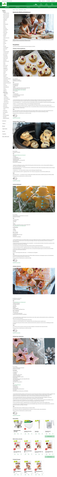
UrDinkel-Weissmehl (18, 384)
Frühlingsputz (5, 40)
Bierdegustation (5, 24)
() (53, 1)
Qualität (4, 71)
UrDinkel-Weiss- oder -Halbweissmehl (20, 225)
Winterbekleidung (6, 107)
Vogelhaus (5, 89)
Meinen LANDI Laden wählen (8, 1)
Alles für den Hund (6, 14)
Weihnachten (5, 92)
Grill (4, 44)
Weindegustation (5, 103)
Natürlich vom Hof (6, 61)
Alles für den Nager (6, 15)
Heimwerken (5, 48)
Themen (4, 11)
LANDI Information (6, 118)
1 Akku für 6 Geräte (6, 13)
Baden (4, 21)
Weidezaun (5, 91)
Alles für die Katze (6, 17)
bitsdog (4, 26)
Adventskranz (6, 93)
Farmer (4, 39)
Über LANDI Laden (5, 136)
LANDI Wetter (18, 7)
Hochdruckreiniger (6, 51)
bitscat (4, 25)
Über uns (49, 7)
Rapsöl (4, 73)
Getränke (4, 43)
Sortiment (4, 120)
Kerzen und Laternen (7, 99)
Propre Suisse (5, 70)
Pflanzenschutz (5, 65)
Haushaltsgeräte (5, 47)
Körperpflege (5, 55)
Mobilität (4, 35)
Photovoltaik (5, 66)
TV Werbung (5, 110)
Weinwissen (5, 104)
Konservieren (5, 54)
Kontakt (40, 1)
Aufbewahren (5, 18)
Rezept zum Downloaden (16, 180)
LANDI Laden (7, 7)
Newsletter (4, 116)
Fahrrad (4, 36)
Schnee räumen (5, 77)
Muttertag (4, 59)
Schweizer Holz (5, 80)
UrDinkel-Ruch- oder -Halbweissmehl (20, 302)
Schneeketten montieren (7, 78)
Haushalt (4, 46)
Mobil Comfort (5, 58)
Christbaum (5, 96)
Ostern (4, 62)
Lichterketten (6, 100)
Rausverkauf (5, 74)
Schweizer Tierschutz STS (7, 82)
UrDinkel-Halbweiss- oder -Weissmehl (20, 89)
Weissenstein (5, 106)
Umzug (4, 88)
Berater (3, 126)
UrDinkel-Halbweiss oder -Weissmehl (20, 155)
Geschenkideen (6, 97)
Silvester (4, 84)
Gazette (4, 113)
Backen (5, 95)
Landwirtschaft (5, 57)
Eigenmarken (4, 128)
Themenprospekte (6, 115)
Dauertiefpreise (5, 29)
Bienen (4, 22)
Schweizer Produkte (6, 81)
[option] (34, 26)
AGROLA (39, 7)
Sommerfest (5, 85)
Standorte (4, 133)
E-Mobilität (5, 33)
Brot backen (5, 28)
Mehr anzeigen (49, 436)
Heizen (4, 50)
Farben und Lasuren (6, 37)
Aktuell (3, 10)
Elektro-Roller (5, 32)
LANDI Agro (28, 7)
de (42, 1)
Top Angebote (5, 112)
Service (3, 131)
